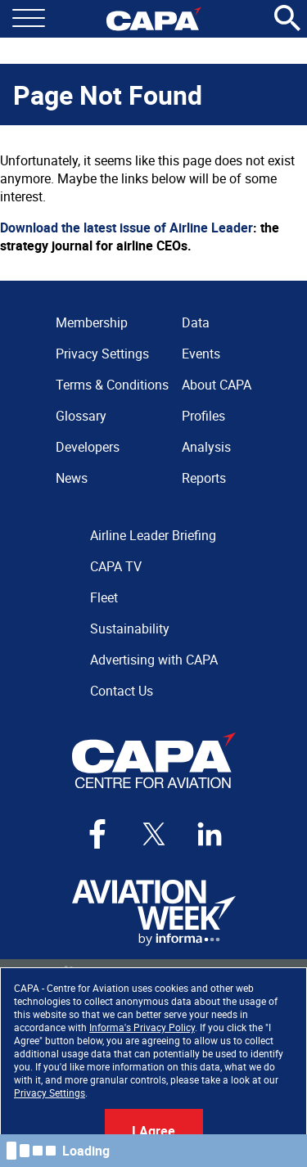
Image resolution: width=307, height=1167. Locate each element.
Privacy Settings (49, 1092)
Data (196, 322)
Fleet (104, 597)
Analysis (206, 447)
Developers (88, 447)
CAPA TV (116, 566)
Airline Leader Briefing (153, 535)
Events (201, 354)
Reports (204, 478)
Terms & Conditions (112, 385)
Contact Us (121, 691)
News (72, 478)
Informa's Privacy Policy (142, 1027)
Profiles (203, 416)
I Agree (153, 1131)
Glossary (81, 416)
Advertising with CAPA (154, 660)
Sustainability (129, 629)
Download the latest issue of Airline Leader (126, 228)
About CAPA (216, 385)
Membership (92, 322)
